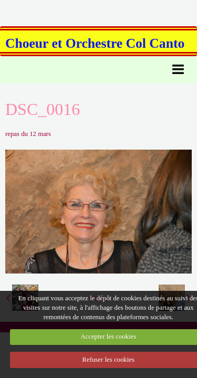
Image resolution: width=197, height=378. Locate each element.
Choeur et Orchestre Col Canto (94, 43)
